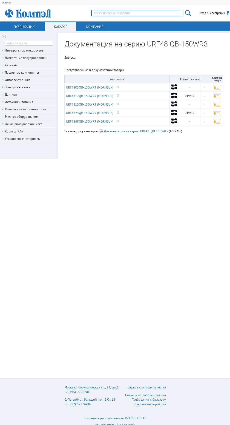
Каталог (60, 27)
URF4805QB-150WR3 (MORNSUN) (89, 87)
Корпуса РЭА (14, 131)
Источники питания (19, 102)
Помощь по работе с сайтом (145, 395)
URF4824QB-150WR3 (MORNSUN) (89, 113)
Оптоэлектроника (17, 80)
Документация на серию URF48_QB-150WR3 (134, 131)
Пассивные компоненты (22, 72)
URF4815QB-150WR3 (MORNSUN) (89, 104)
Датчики (11, 94)
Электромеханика (17, 87)
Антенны (11, 65)
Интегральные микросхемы (24, 50)
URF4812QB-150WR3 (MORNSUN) (89, 96)
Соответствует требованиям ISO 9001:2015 (115, 418)
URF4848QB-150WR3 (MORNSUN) (89, 121)
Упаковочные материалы (22, 139)
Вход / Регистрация (212, 13)
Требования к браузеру (149, 399)
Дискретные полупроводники (26, 58)
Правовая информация (149, 404)
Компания (94, 27)
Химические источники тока (25, 109)
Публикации (24, 27)
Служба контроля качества (146, 387)
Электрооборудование (21, 117)
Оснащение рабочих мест (23, 124)
